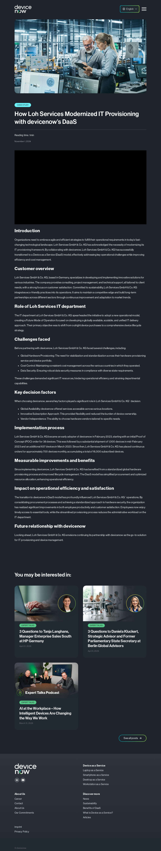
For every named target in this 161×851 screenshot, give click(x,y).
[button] (129, 9)
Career (18, 798)
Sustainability (90, 803)
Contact (19, 803)
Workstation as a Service (96, 784)
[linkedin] (17, 780)
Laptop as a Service (93, 770)
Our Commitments (24, 812)
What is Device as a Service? (98, 812)
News (86, 798)
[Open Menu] (144, 8)
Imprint (18, 826)
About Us (19, 808)
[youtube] (23, 780)
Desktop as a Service (94, 779)
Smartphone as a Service (96, 775)
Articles (87, 817)
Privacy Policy (22, 831)
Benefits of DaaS (92, 808)
